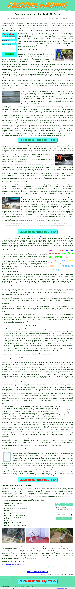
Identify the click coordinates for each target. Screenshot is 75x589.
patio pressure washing (52, 458)
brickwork (68, 135)
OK (66, 588)
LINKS (55, 10)
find (6, 488)
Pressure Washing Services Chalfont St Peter (23, 500)
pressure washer (68, 27)
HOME (51, 10)
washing (57, 109)
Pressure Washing (9, 577)
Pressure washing (7, 361)
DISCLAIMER (70, 10)
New (14, 577)
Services (23, 577)
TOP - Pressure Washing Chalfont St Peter (15, 564)
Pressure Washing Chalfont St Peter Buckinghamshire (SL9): (22, 22)
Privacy (72, 577)
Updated (18, 577)
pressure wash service (13, 467)
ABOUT (59, 10)
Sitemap (2, 577)
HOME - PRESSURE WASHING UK (37, 572)
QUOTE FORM (21, 475)
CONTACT (64, 10)
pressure (35, 335)
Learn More (60, 588)
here (67, 496)
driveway (36, 115)
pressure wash (46, 331)
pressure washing (41, 61)
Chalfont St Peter (37, 236)
